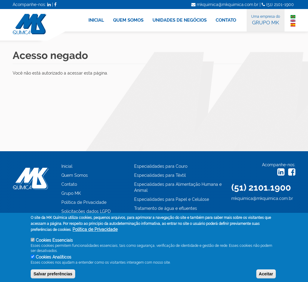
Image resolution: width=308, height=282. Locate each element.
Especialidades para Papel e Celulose (171, 199)
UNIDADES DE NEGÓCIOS (179, 20)
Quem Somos (74, 175)
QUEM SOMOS (128, 20)
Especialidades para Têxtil (160, 175)
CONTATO (226, 20)
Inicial (66, 166)
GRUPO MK (265, 20)
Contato (69, 184)
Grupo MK (71, 193)
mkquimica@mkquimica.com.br (262, 198)
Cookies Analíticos (53, 260)
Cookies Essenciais (54, 243)
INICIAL (96, 20)
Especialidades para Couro (160, 166)
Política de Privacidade (83, 202)
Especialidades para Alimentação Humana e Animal (178, 187)
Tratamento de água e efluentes (165, 208)
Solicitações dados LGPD (86, 211)
